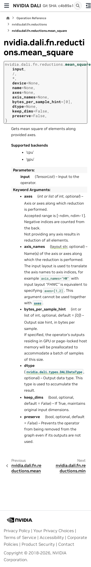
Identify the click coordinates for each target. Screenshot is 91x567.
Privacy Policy (17, 530)
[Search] (78, 6)
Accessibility (52, 537)
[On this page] (88, 6)
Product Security (38, 544)
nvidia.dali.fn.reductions (29, 24)
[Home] (8, 18)
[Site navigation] (6, 6)
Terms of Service (20, 537)
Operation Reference (31, 18)
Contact (66, 544)
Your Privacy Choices (53, 530)
